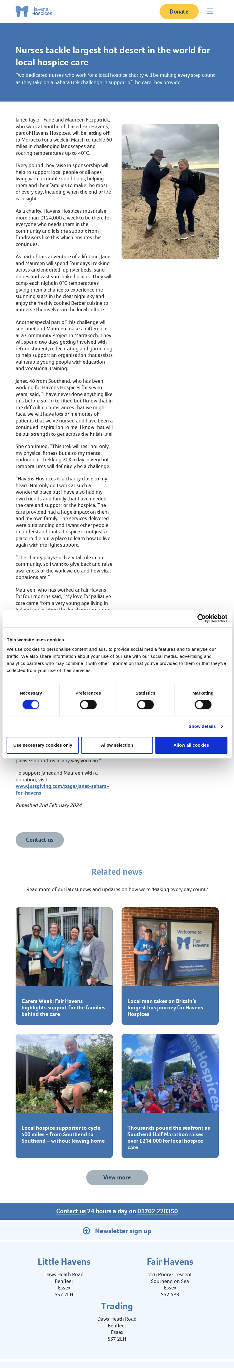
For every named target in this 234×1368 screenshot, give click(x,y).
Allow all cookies (191, 745)
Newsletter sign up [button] (117, 1231)
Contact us (40, 839)
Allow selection (117, 745)
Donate (179, 11)
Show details (202, 726)
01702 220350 (157, 1211)
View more (117, 1177)
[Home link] (34, 11)
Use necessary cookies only (42, 745)
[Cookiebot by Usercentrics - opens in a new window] (201, 618)
